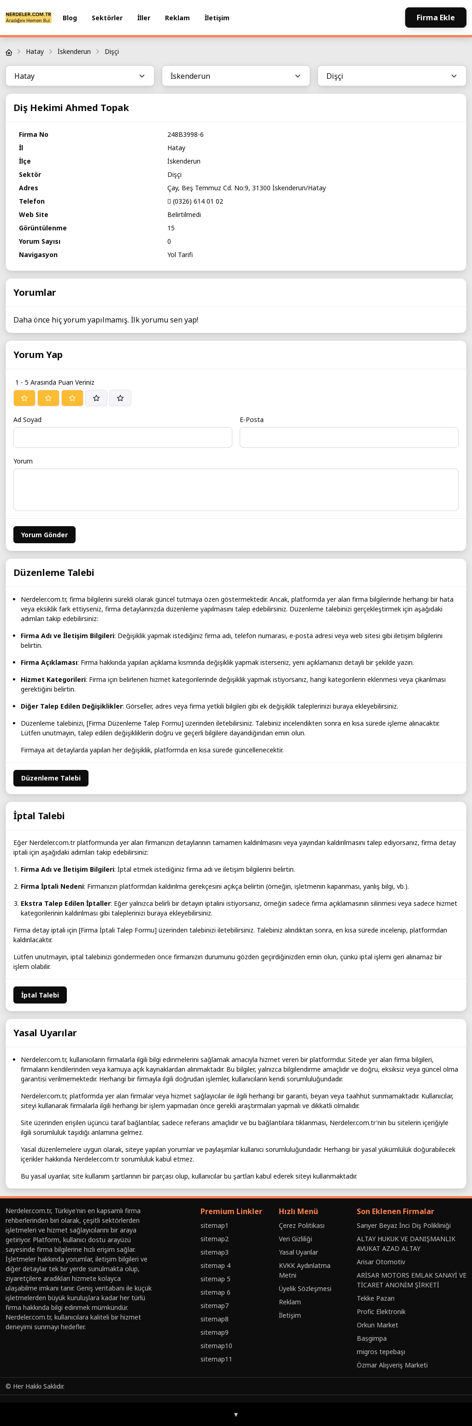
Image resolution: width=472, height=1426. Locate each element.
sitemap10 (216, 1345)
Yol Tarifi (180, 254)
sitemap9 (215, 1332)
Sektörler (107, 17)
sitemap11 (216, 1359)
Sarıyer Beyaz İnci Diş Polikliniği (404, 1225)
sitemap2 (215, 1238)
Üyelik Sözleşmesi (305, 1288)
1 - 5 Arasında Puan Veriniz (54, 382)
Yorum (23, 461)
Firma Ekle (436, 17)
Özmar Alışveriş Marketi (392, 1365)
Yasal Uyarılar (298, 1252)
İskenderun (74, 51)
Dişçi (112, 51)
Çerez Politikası (301, 1225)
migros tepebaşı (381, 1351)
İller (143, 17)
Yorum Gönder (44, 534)
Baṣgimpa (372, 1338)
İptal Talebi (40, 995)
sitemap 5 (215, 1278)
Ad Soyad (27, 419)
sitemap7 (215, 1305)
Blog (70, 17)
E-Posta (252, 419)
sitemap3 (215, 1252)
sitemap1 (215, 1225)
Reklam (177, 17)
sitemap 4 (215, 1265)
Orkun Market (377, 1324)
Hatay (35, 51)
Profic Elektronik (381, 1311)
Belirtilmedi (184, 214)
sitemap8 (215, 1319)
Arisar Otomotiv (381, 1261)
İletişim (217, 17)
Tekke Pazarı (376, 1298)
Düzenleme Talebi (51, 778)
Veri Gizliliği (295, 1238)
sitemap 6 (215, 1292)
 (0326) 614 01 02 (195, 201)
